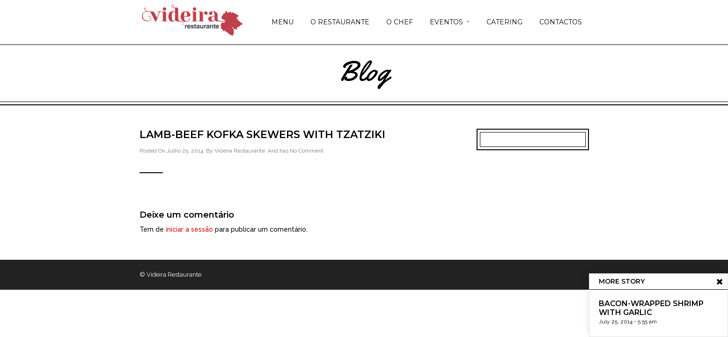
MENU (283, 22)
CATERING (504, 22)
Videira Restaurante (239, 150)
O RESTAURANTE (339, 22)
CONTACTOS (560, 22)
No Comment (307, 150)
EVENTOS (446, 22)
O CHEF (399, 22)
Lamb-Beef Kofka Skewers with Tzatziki (262, 134)
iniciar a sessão (189, 229)
